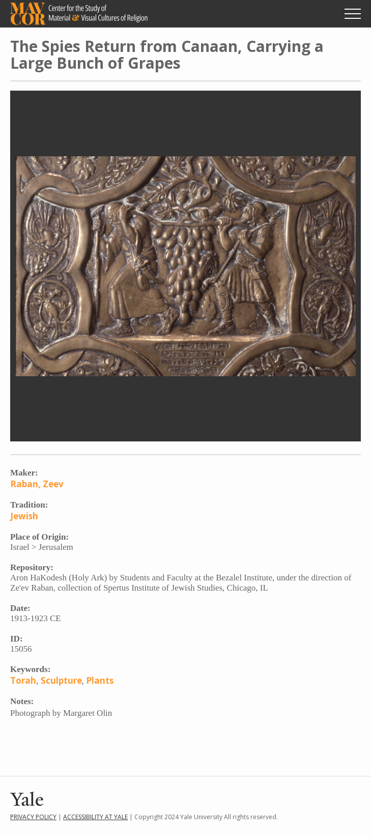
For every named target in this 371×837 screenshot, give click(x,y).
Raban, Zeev (37, 484)
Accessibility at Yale (95, 817)
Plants (99, 680)
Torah (23, 680)
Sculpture (61, 680)
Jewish (24, 516)
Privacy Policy (33, 817)
